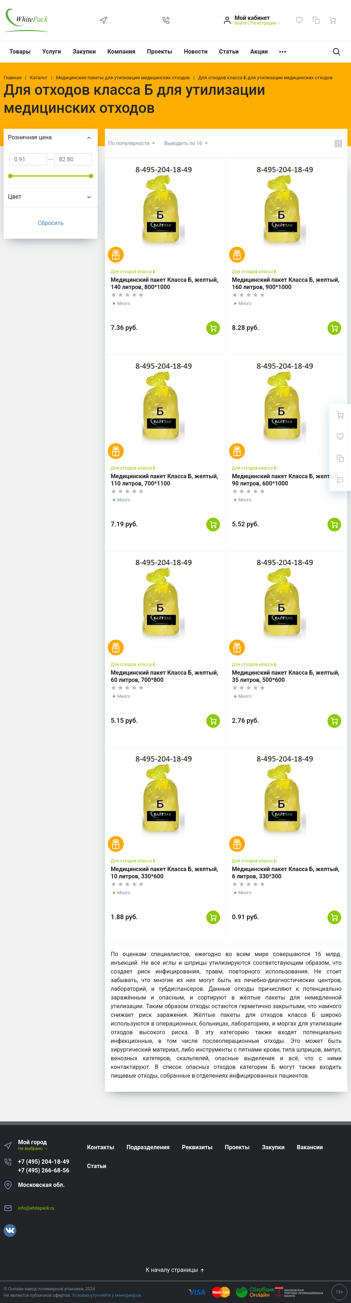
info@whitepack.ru (36, 1208)
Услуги (51, 51)
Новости (195, 51)
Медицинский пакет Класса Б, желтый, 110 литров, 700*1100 (164, 480)
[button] (166, 20)
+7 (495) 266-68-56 (43, 1170)
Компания (121, 51)
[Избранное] (299, 20)
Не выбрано (33, 1148)
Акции (259, 51)
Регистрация (263, 23)
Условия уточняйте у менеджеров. (107, 1295)
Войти (240, 23)
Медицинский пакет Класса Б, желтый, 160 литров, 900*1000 (285, 283)
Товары (20, 51)
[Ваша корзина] (332, 20)
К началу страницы (175, 1269)
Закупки (84, 51)
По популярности (129, 143)
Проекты (159, 51)
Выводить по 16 (183, 143)
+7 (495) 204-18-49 (43, 1161)
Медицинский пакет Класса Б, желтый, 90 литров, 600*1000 (285, 480)
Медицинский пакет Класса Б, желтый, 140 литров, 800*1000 (164, 283)
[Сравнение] (316, 20)
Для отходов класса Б (133, 271)
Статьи (229, 51)
